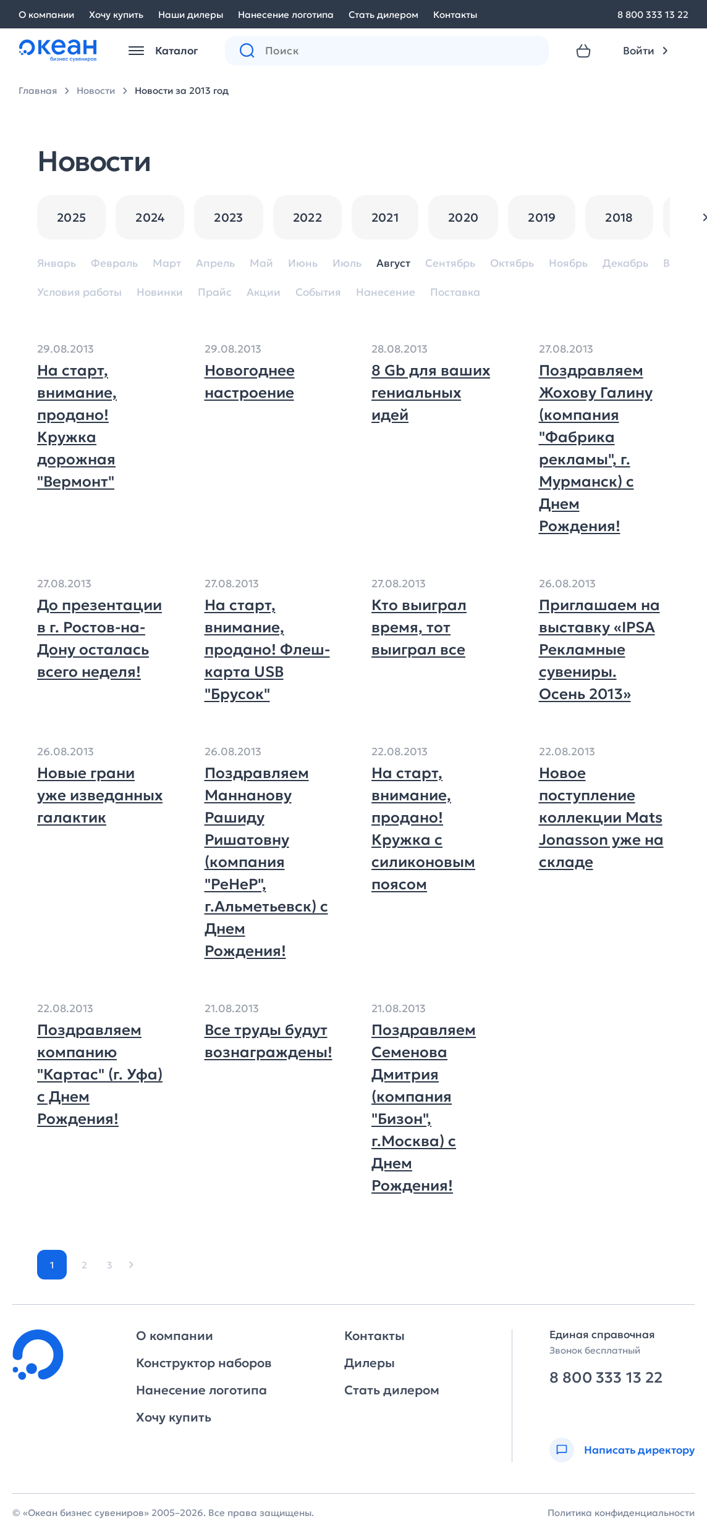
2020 (463, 217)
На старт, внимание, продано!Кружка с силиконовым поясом (423, 829)
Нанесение (385, 292)
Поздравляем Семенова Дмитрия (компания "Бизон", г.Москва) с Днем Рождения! (423, 1108)
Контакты (455, 14)
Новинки (160, 292)
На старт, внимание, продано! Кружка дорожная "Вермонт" (77, 426)
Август (393, 263)
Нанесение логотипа (286, 14)
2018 (619, 217)
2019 (542, 217)
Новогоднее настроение (250, 381)
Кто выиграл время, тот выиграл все (419, 627)
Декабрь (625, 263)
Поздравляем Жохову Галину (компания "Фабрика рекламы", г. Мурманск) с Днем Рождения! (596, 448)
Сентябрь (450, 263)
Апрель (215, 263)
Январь (56, 263)
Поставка (455, 292)
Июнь (303, 263)
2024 (149, 217)
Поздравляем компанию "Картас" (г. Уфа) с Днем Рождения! (100, 1074)
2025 (71, 217)
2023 (228, 217)
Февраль (114, 263)
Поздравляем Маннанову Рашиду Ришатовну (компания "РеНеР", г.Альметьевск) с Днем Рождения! (266, 862)
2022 (307, 217)
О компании (46, 14)
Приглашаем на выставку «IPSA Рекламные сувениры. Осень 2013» (599, 649)
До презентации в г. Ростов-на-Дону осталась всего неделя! (99, 638)
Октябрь (512, 263)
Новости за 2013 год (182, 90)
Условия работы (79, 292)
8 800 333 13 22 (652, 14)
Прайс (215, 292)
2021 (385, 217)
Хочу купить (116, 14)
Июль (347, 263)
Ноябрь (568, 263)
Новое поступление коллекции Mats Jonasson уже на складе (601, 817)
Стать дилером (383, 14)
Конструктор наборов (203, 1363)
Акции (264, 292)
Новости (96, 90)
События (318, 292)
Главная (38, 90)
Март (167, 263)
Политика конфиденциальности (621, 1512)
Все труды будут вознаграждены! (268, 1041)
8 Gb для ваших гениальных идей (430, 392)
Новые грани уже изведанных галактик (100, 795)
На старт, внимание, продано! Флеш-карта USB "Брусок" (267, 649)
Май (261, 263)
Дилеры (369, 1363)
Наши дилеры (190, 14)
